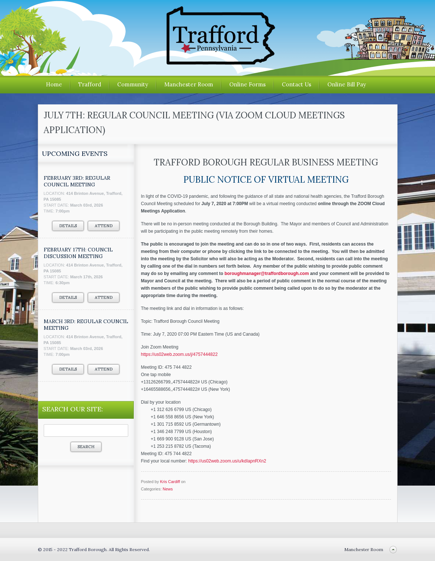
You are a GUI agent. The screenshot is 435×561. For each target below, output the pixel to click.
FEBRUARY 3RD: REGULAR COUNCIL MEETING (77, 181)
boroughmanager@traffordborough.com (266, 273)
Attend (103, 225)
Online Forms (247, 84)
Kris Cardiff (170, 481)
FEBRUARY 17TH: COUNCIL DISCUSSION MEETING (78, 253)
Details (68, 225)
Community (132, 84)
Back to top (393, 549)
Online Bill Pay (346, 84)
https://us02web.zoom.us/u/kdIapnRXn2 (227, 461)
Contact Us (296, 84)
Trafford (89, 84)
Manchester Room (188, 84)
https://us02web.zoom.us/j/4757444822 (179, 354)
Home (54, 84)
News (168, 489)
